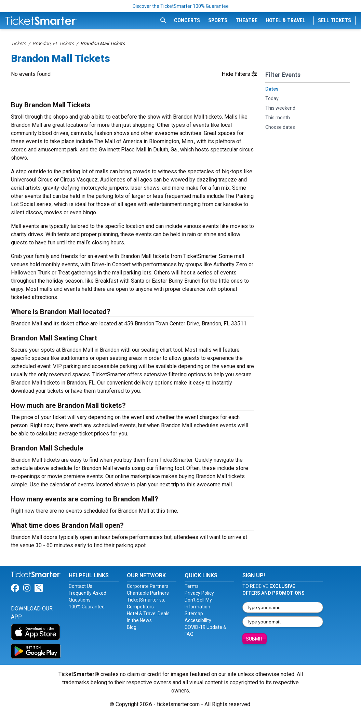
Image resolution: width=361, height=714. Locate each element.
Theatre (246, 20)
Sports (217, 20)
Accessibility (198, 620)
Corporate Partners (148, 586)
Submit (254, 639)
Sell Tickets (334, 20)
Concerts (187, 20)
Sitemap (194, 613)
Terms (192, 586)
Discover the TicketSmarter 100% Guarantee (181, 6)
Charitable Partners (148, 593)
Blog (131, 627)
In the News (139, 620)
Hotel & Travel (285, 20)
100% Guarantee (87, 606)
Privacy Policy (199, 593)
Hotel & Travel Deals (148, 613)
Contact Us (80, 586)
